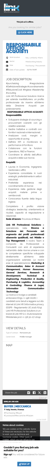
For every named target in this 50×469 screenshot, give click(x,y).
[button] (45, 392)
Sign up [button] (24, 464)
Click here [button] (25, 32)
